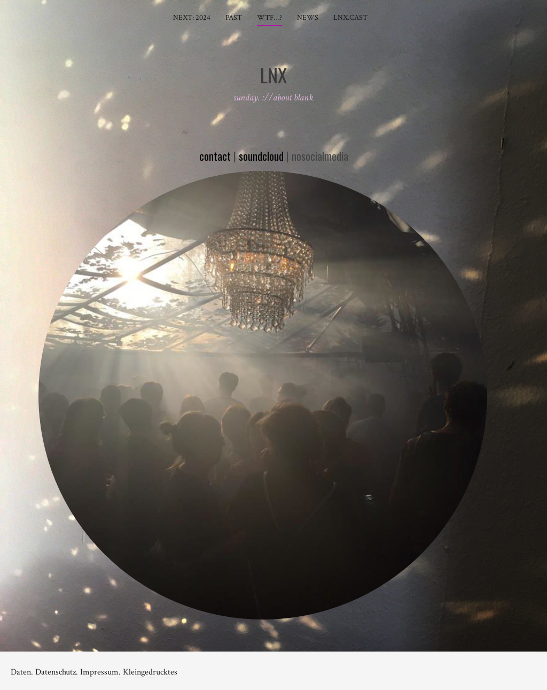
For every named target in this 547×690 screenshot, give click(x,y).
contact (215, 156)
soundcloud (261, 156)
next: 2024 (191, 17)
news (307, 17)
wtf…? (269, 17)
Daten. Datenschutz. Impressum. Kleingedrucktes (94, 672)
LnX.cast (350, 17)
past (233, 17)
